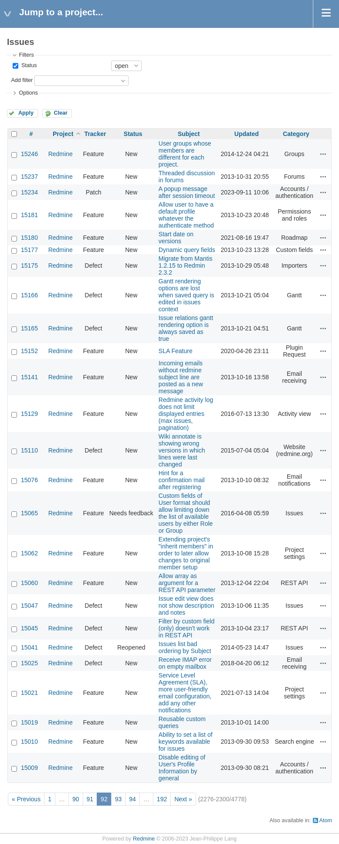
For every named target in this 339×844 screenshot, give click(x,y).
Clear (61, 113)
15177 (29, 249)
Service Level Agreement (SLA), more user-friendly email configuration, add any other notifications (185, 693)
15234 (29, 192)
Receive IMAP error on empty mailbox (185, 663)
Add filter (22, 80)
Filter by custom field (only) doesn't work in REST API (186, 628)
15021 (29, 692)
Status (28, 65)
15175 (29, 265)
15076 (29, 479)
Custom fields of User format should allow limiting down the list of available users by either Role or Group (186, 513)
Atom (325, 820)
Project (63, 133)
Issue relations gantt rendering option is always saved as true (186, 328)
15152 (29, 350)
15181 (29, 214)
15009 (29, 767)
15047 (29, 605)
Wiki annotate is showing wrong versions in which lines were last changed (182, 450)
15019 (29, 722)
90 (75, 799)
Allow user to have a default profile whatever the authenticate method (186, 215)
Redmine (60, 153)
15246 (29, 153)
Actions (323, 153)
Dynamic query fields (187, 249)
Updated (246, 133)
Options (28, 93)
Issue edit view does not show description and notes (186, 605)
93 (118, 799)
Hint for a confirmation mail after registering (182, 480)
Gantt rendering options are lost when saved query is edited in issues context (186, 295)
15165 (29, 328)
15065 (29, 513)
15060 (29, 582)
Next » (183, 799)
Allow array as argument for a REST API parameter (187, 582)
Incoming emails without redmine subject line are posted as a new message (181, 377)
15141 (29, 377)
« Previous (26, 799)
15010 (29, 741)
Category (296, 133)
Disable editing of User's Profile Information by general (182, 768)
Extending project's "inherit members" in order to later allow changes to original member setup (186, 553)
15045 (29, 628)
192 (162, 799)
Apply (26, 113)
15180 (29, 237)
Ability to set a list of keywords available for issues (186, 741)
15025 (29, 663)
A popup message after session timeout (187, 192)
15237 (29, 176)
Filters (26, 55)
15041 (29, 647)
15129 (29, 413)
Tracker (95, 133)
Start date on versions (176, 238)
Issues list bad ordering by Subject (185, 647)
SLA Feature (176, 350)
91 (90, 799)
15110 (29, 450)
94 (132, 799)
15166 (29, 295)
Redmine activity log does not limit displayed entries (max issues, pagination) (186, 413)
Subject (189, 133)
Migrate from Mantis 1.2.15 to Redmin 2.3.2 (186, 265)
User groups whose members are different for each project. (185, 154)
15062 (29, 553)
